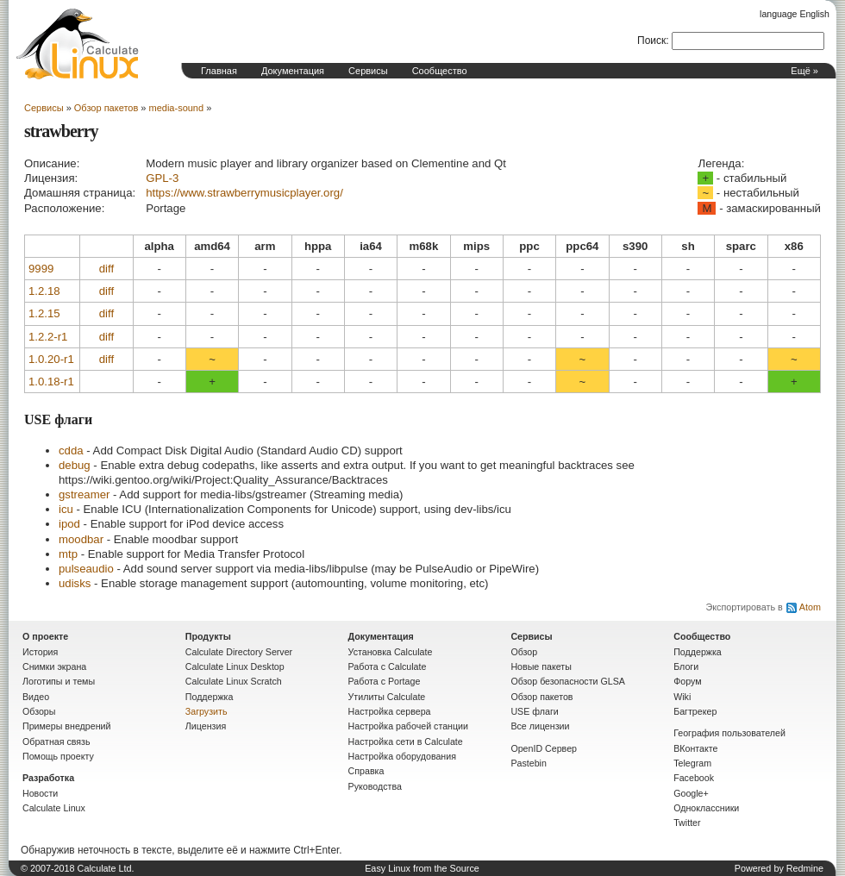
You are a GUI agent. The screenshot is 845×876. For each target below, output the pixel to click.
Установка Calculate (390, 652)
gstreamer (84, 494)
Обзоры (38, 711)
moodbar (81, 539)
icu (66, 509)
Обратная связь (56, 741)
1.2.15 (44, 313)
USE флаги (534, 711)
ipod (69, 523)
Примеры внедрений (66, 726)
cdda (71, 450)
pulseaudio (86, 568)
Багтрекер (695, 711)
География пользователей (729, 733)
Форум (687, 681)
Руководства (375, 786)
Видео (35, 696)
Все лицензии (539, 726)
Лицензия (205, 726)
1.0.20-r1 (51, 359)
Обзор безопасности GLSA (567, 681)
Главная (219, 71)
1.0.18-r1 (51, 381)
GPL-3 (162, 178)
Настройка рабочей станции (408, 726)
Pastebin (528, 763)
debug (75, 465)
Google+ (691, 793)
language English (794, 14)
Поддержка (209, 696)
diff (106, 268)
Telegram (692, 763)
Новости (40, 793)
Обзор (523, 652)
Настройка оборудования (402, 756)
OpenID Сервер (543, 748)
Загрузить (206, 711)
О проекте (45, 636)
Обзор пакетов (106, 108)
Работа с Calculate (387, 666)
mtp (68, 554)
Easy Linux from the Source (422, 868)
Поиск (651, 40)
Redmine (804, 868)
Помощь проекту (58, 756)
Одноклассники (706, 808)
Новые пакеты (540, 666)
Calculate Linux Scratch (233, 681)
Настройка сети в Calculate (405, 741)
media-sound (176, 108)
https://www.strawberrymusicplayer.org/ (244, 192)
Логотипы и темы (58, 681)
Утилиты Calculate (387, 696)
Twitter (686, 822)
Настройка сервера (389, 711)
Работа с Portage (384, 681)
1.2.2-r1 (47, 336)
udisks (75, 583)
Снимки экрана (54, 666)
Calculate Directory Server (238, 652)
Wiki (682, 696)
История (40, 652)
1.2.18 (44, 291)
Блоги (685, 666)
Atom (810, 607)
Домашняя (77, 44)
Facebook (693, 778)
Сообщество (439, 71)
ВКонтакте (695, 748)
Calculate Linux (53, 808)
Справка (366, 771)
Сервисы (368, 71)
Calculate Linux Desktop (235, 666)
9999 (40, 268)
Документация (292, 71)
